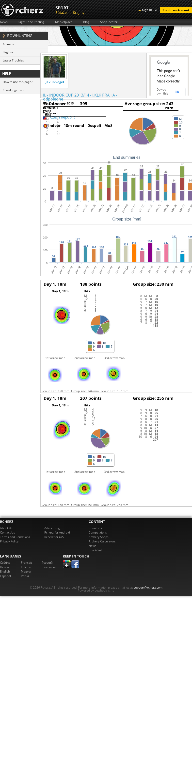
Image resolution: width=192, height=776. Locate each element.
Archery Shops (99, 537)
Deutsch (5, 567)
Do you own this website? (163, 93)
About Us (6, 528)
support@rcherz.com (148, 587)
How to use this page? (17, 82)
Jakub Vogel (55, 82)
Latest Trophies (13, 60)
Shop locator (108, 21)
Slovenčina (49, 567)
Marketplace (63, 21)
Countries (95, 528)
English (5, 571)
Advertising (52, 528)
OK (177, 92)
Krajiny (78, 12)
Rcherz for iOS (54, 537)
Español (5, 576)
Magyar (26, 571)
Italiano (26, 567)
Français (26, 562)
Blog (86, 21)
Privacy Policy (9, 541)
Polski (25, 576)
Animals (8, 44)
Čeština (5, 562)
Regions (8, 52)
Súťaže (61, 12)
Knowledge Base (14, 90)
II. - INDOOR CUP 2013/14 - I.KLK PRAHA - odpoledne (80, 97)
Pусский (47, 562)
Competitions (98, 532)
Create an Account (176, 10)
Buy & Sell (95, 550)
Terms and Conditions (15, 537)
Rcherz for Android (57, 532)
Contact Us (7, 532)
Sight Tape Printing (31, 21)
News (4, 21)
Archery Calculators (102, 541)
